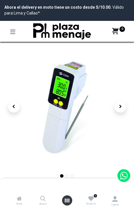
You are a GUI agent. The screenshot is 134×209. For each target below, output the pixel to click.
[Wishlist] (91, 198)
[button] (13, 106)
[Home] (19, 199)
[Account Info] (115, 199)
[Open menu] (67, 200)
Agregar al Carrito (89, 185)
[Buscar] (43, 199)
